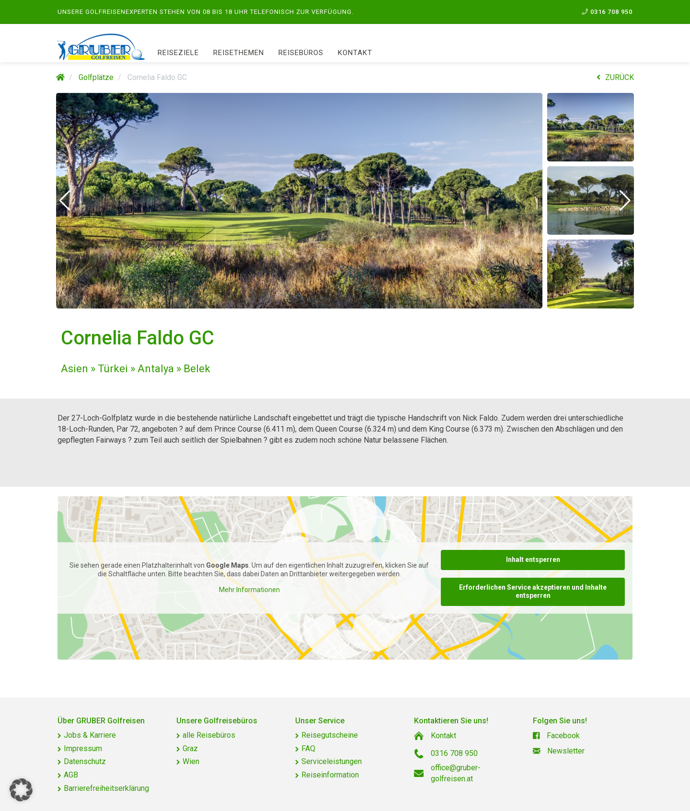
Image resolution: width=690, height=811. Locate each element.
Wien (191, 761)
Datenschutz (85, 761)
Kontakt (355, 52)
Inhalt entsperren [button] (533, 559)
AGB (71, 774)
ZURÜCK (615, 77)
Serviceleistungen (331, 761)
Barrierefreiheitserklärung (106, 788)
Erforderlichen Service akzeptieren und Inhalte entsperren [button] (533, 591)
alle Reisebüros (209, 735)
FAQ (308, 748)
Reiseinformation (330, 774)
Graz (190, 748)
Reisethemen (238, 52)
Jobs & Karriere (90, 735)
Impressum (83, 748)
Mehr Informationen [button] (249, 590)
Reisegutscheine (329, 735)
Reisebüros (300, 52)
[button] (64, 200)
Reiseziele (178, 52)
